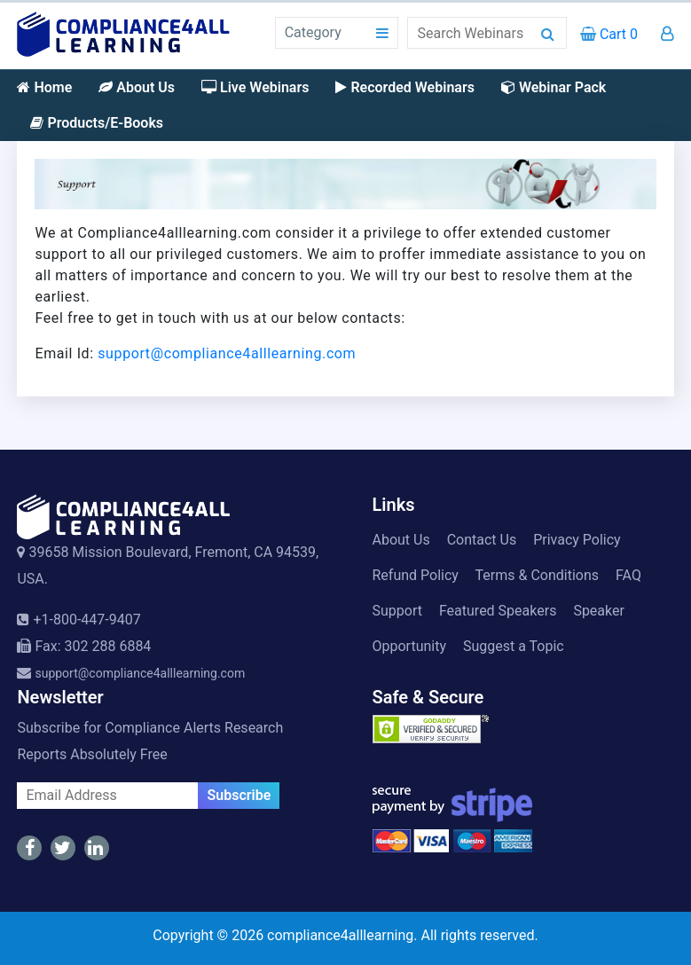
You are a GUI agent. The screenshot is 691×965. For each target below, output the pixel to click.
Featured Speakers (497, 610)
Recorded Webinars (404, 87)
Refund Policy (416, 575)
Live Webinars (255, 87)
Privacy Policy (577, 539)
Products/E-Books (96, 122)
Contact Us (482, 539)
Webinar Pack (553, 87)
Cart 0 (609, 34)
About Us (136, 87)
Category (313, 32)
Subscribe (239, 795)
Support (397, 610)
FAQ (628, 575)
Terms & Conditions (537, 575)
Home (44, 87)
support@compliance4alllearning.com (227, 353)
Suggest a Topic (513, 646)
